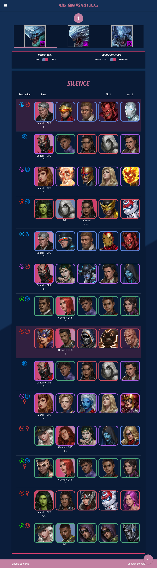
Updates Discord (136, 563)
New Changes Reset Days (112, 59)
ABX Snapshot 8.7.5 (78, 5)
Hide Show (45, 59)
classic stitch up (20, 563)
